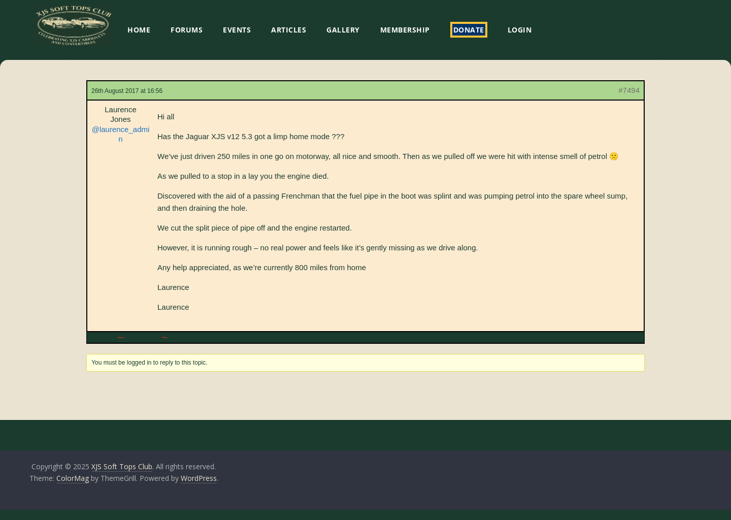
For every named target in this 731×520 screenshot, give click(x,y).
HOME (138, 30)
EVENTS (237, 30)
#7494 (629, 90)
